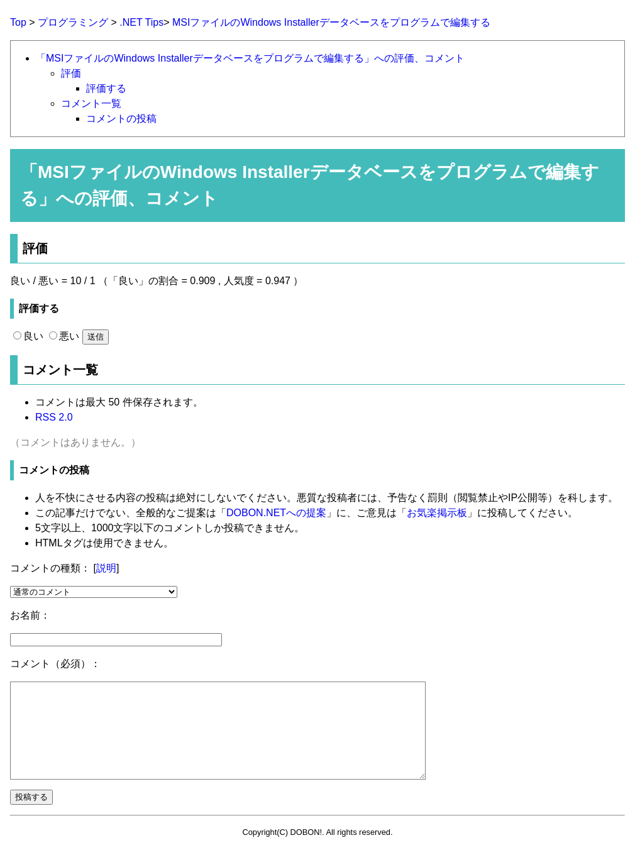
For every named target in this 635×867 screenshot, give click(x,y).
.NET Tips (141, 22)
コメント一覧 (91, 103)
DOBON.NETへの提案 (276, 512)
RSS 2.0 (54, 417)
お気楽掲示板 (437, 512)
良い (28, 336)
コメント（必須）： (55, 663)
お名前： (30, 615)
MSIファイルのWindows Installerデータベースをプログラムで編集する (331, 22)
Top (18, 22)
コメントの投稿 (121, 118)
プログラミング (73, 22)
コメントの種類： (50, 568)
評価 (71, 73)
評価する (106, 88)
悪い (64, 336)
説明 (106, 568)
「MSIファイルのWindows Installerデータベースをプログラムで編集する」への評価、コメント (250, 58)
